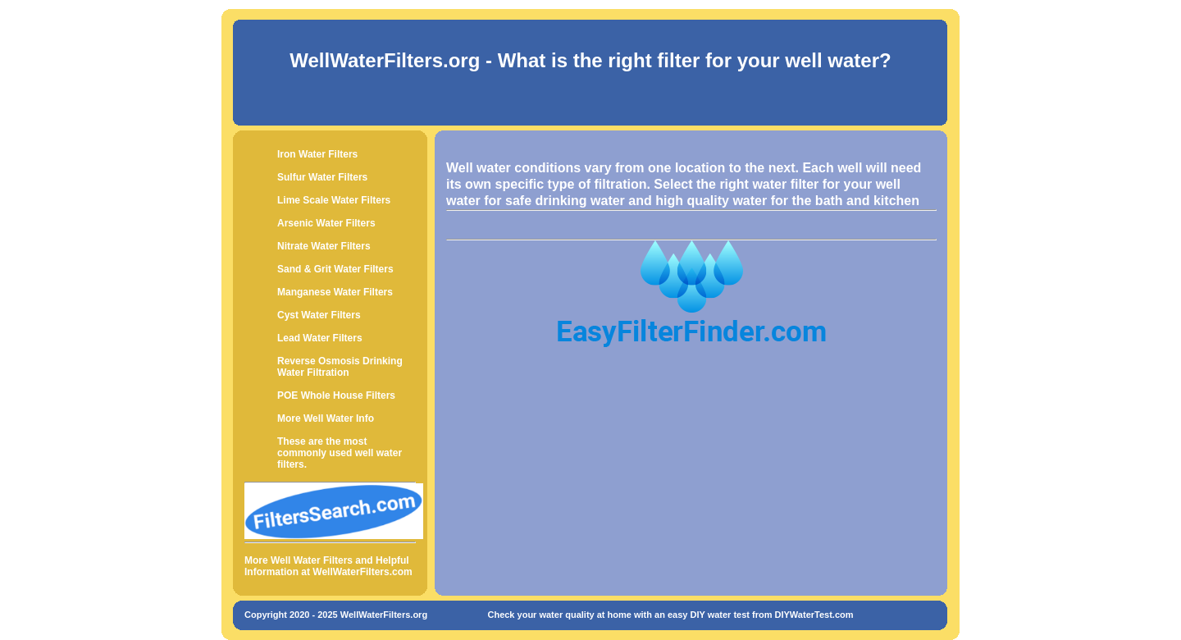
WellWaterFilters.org (385, 60)
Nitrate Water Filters (324, 246)
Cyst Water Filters (319, 315)
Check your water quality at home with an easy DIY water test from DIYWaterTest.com (670, 614)
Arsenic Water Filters (326, 223)
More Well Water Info (325, 418)
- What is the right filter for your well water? (685, 60)
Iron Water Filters (317, 154)
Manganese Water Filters (335, 292)
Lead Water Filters (320, 338)
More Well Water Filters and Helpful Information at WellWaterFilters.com (328, 566)
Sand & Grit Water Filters (335, 269)
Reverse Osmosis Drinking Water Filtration (340, 366)
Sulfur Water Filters (322, 177)
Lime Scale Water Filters (333, 200)
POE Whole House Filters (336, 395)
